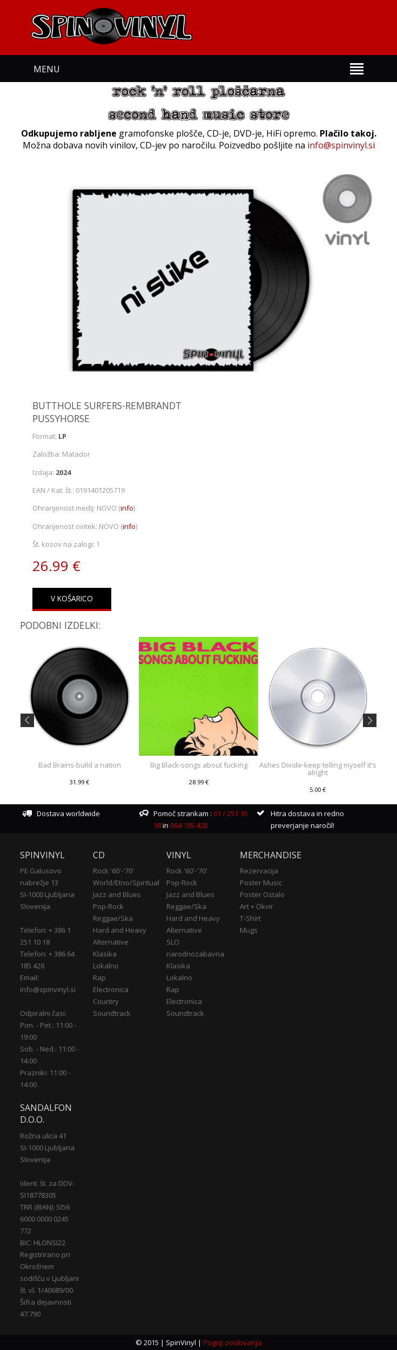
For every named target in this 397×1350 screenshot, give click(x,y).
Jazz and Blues (117, 894)
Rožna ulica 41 (43, 1136)
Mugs (249, 930)
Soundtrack (112, 1013)
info (126, 508)
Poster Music (261, 882)
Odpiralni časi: (43, 1013)
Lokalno (106, 966)
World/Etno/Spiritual (126, 882)
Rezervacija (259, 871)
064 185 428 (188, 825)
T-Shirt (250, 918)
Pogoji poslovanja (232, 1342)
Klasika (105, 954)
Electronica (111, 989)
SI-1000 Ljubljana (47, 894)
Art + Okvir (256, 906)
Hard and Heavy (119, 930)
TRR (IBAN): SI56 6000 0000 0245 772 (45, 1219)
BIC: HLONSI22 (42, 1242)
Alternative (111, 942)
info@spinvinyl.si (341, 145)
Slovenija (35, 906)
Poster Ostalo (262, 894)
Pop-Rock (108, 906)
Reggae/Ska (113, 918)
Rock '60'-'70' (113, 871)
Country (106, 1001)
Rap (99, 977)
